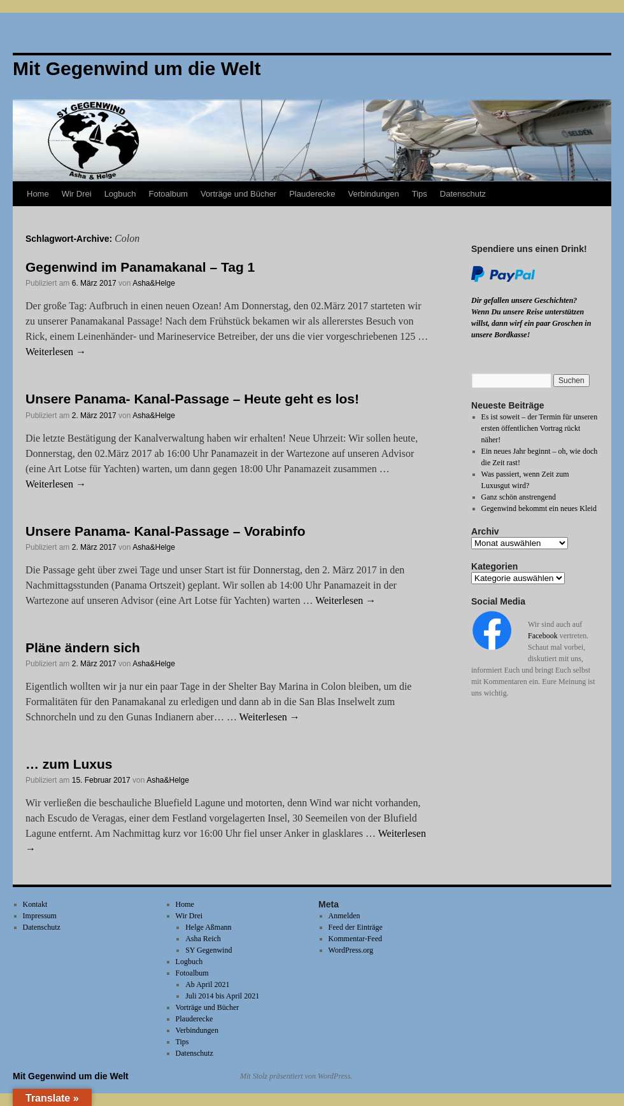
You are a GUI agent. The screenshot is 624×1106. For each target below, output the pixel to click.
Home (38, 194)
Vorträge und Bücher (238, 194)
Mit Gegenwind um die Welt (71, 1076)
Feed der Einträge (356, 927)
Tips (419, 194)
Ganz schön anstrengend (518, 497)
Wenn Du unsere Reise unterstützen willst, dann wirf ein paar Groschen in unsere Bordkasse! (531, 323)
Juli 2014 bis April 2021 (222, 995)
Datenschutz (463, 194)
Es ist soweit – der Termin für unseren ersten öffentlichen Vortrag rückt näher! (539, 428)
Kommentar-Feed (355, 938)
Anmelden (344, 915)
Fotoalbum (168, 194)
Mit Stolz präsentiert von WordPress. (296, 1076)
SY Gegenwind (208, 950)
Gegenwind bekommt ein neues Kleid (539, 508)
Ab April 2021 (207, 984)
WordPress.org (351, 950)
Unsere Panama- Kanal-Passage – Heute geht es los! (192, 398)
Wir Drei (77, 194)
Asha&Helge (153, 283)
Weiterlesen (55, 351)
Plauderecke (312, 194)
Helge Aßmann (208, 927)
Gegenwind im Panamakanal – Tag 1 (140, 267)
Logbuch (120, 194)
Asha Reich (203, 938)
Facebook (543, 635)
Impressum (40, 915)
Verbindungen (373, 194)
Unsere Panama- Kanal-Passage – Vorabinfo (165, 531)
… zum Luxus (69, 764)
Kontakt (35, 904)
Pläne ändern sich (82, 647)
